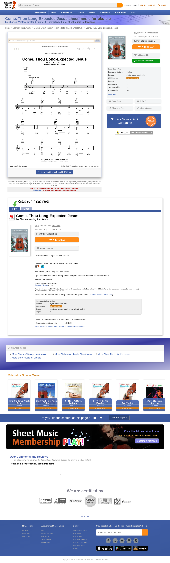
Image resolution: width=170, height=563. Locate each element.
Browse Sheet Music (80, 530)
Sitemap (75, 548)
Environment (45, 542)
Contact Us (45, 536)
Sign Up (151, 5)
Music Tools (77, 533)
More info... (112, 95)
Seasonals (105, 13)
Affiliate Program (47, 533)
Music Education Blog (80, 542)
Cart (162, 5)
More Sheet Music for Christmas (114, 354)
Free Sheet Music (79, 545)
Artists (92, 13)
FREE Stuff (120, 13)
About (43, 530)
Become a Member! (147, 441)
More (133, 13)
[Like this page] (94, 418)
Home (8, 28)
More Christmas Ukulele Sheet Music (73, 354)
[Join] (145, 532)
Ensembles (66, 13)
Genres (80, 13)
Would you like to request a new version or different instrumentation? (60, 327)
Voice (53, 13)
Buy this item (37, 190)
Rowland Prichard (41, 285)
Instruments (40, 13)
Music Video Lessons (80, 539)
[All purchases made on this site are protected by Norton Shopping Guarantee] (134, 134)
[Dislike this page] (101, 418)
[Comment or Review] (35, 470)
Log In (143, 5)
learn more (108, 295)
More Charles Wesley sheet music (29, 354)
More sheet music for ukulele (26, 357)
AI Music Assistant (96, 295)
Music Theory (77, 536)
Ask (97, 41)
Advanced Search (130, 5)
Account (25, 530)
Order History (26, 533)
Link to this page (119, 417)
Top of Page (85, 516)
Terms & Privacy (46, 539)
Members (154, 33)
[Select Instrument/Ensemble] (51, 323)
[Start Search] (120, 5)
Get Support (26, 536)
